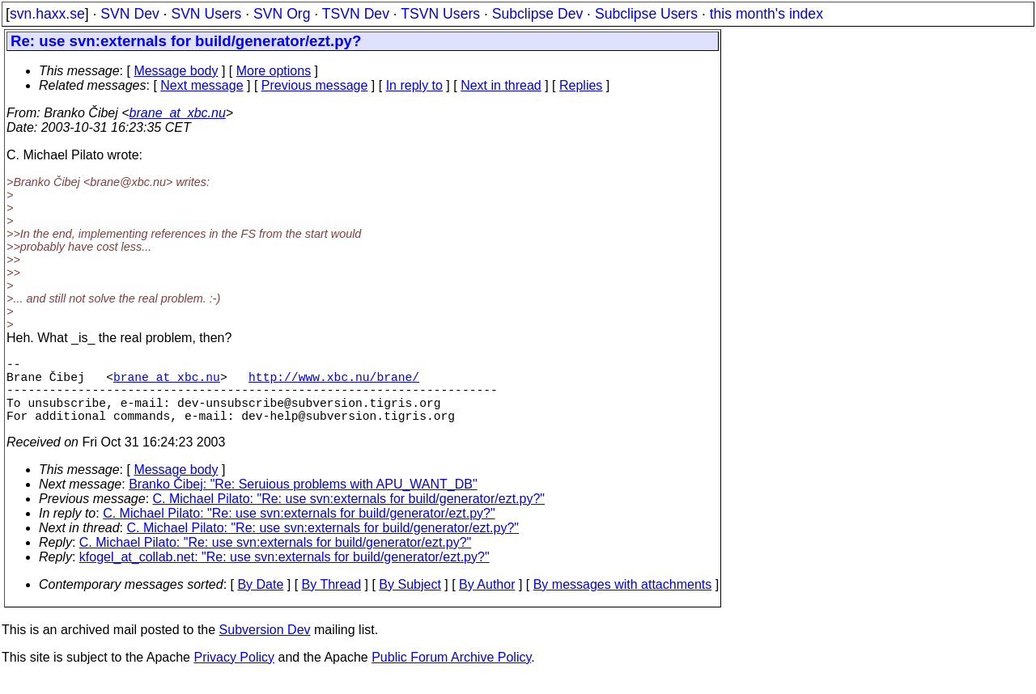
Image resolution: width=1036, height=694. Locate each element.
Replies (580, 85)
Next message (201, 85)
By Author (487, 600)
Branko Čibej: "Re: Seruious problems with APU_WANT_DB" (303, 500)
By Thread (332, 600)
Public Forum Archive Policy (451, 673)
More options (274, 71)
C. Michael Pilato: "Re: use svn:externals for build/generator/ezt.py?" (349, 515)
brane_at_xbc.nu (178, 113)
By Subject (409, 600)
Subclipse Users (646, 14)
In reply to (414, 85)
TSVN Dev (355, 14)
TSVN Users (440, 14)
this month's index (766, 14)
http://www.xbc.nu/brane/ (333, 383)
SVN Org (281, 14)
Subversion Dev (265, 646)
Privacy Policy (233, 673)
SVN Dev (129, 14)
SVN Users (206, 14)
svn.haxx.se (47, 14)
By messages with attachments (622, 600)
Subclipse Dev (537, 14)
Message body (176, 71)
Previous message (314, 85)
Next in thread (501, 85)
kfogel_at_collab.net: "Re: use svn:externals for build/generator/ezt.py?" (284, 573)
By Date (260, 600)
